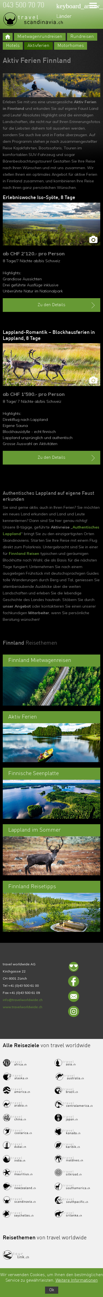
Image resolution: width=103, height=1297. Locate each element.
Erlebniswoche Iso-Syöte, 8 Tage (39, 197)
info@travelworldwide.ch (23, 1000)
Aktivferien (38, 45)
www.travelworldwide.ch (22, 1007)
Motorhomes (70, 45)
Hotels (13, 45)
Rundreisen (82, 36)
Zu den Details (67, 305)
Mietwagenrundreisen (39, 36)
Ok (51, 1290)
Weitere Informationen (76, 1280)
